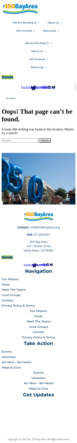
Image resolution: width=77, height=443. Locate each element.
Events (7, 351)
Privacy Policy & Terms (18, 305)
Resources (51, 30)
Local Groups (11, 295)
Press (6, 284)
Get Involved (25, 30)
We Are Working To (26, 22)
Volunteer (9, 357)
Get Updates (11, 98)
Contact (7, 300)
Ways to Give (11, 367)
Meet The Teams (14, 290)
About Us (55, 22)
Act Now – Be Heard (16, 362)
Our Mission (10, 279)
